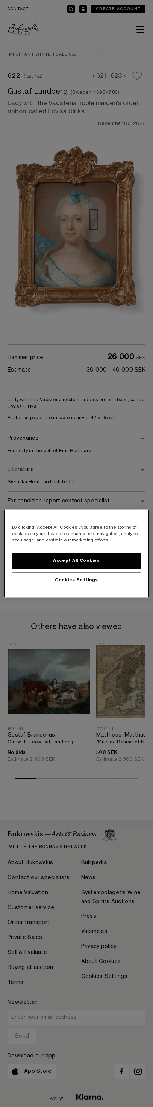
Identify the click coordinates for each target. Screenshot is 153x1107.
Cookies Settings (76, 580)
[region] (76, 553)
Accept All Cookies (76, 561)
